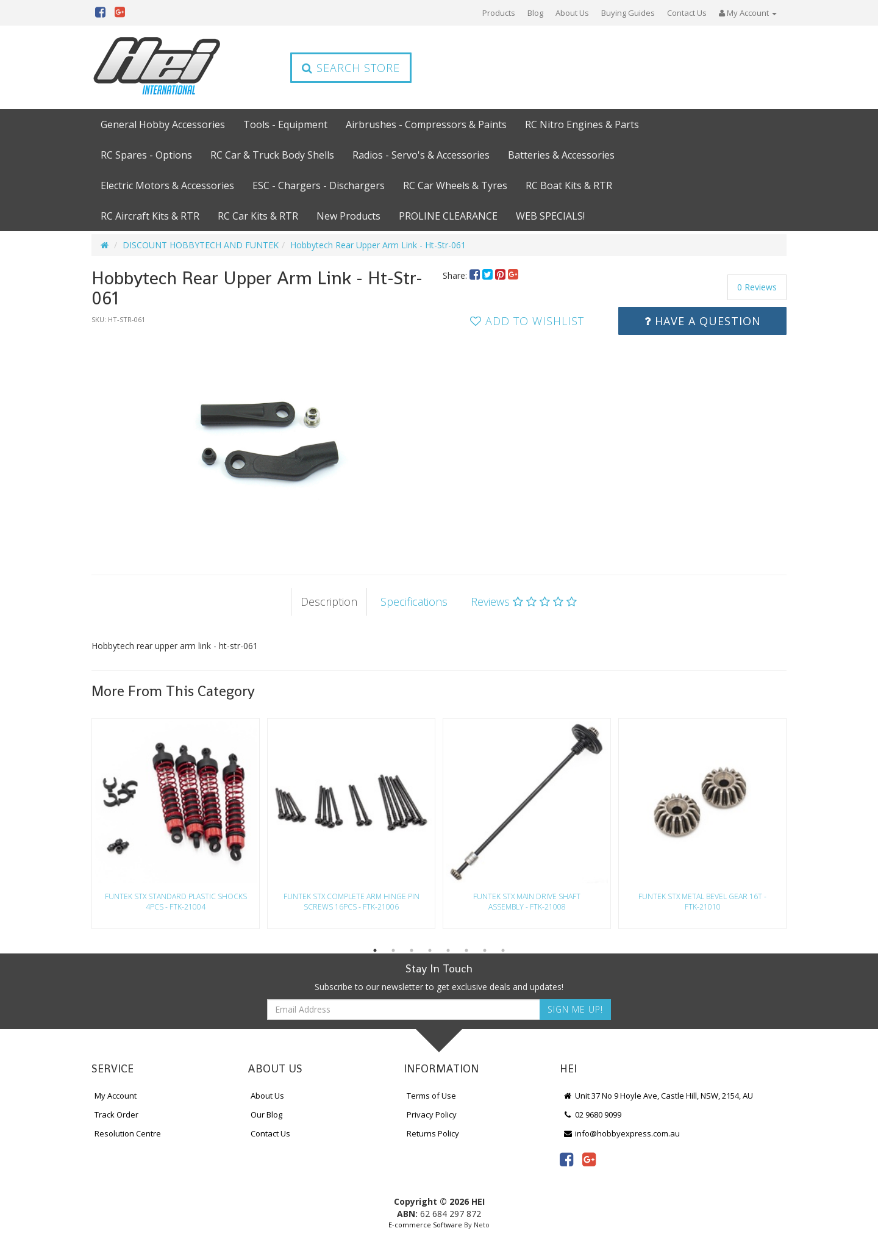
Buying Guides (628, 12)
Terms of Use (431, 1095)
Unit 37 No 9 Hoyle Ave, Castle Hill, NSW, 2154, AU (658, 1095)
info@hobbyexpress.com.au (621, 1133)
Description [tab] (329, 601)
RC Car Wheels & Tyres (455, 185)
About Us (572, 12)
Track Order (116, 1114)
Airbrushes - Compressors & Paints (426, 124)
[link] (566, 1159)
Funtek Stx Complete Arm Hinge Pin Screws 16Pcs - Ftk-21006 (351, 901)
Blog (535, 12)
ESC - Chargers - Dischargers (318, 185)
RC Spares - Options (146, 155)
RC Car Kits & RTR (258, 216)
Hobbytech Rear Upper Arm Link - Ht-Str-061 (378, 245)
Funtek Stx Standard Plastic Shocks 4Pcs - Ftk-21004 (176, 901)
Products (498, 12)
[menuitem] (475, 275)
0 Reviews (757, 287)
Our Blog (266, 1114)
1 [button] (375, 950)
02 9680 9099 (592, 1114)
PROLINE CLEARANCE (448, 216)
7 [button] (485, 950)
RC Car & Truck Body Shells (272, 155)
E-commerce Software (425, 1224)
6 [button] (466, 950)
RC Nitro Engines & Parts (582, 124)
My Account (116, 1095)
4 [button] (430, 950)
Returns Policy (433, 1133)
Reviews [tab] (524, 601)
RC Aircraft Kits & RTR (150, 216)
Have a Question (702, 321)
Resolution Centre (128, 1133)
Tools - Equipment (285, 124)
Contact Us (687, 12)
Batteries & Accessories (561, 155)
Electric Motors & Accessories (167, 185)
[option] (263, 437)
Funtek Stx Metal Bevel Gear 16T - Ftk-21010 (702, 901)
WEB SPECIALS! (550, 216)
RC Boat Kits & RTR (569, 185)
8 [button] (503, 950)
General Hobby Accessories (163, 124)
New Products (348, 216)
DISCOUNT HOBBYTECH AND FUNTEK (201, 245)
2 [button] (393, 950)
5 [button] (448, 950)
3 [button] (411, 950)
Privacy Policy (432, 1114)
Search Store (351, 67)
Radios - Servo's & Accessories (421, 155)
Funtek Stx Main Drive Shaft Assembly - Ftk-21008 (526, 901)
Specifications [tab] (414, 601)
